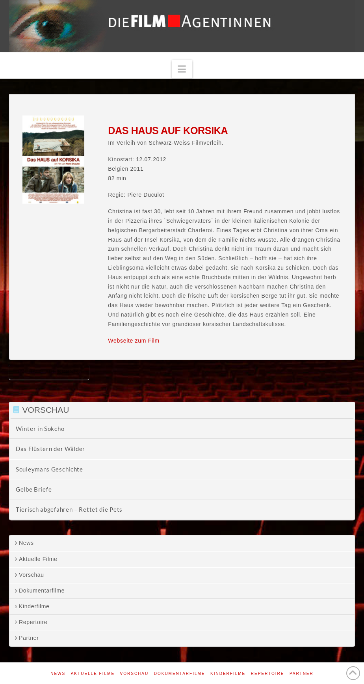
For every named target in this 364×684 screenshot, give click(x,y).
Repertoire (30, 622)
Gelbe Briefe (34, 489)
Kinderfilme (32, 606)
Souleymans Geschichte (49, 469)
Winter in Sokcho (40, 428)
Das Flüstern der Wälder (50, 448)
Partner (26, 638)
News (24, 543)
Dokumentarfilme (39, 590)
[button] (182, 69)
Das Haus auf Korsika (49, 372)
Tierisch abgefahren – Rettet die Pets (69, 509)
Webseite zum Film (134, 340)
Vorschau (29, 575)
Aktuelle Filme (36, 559)
